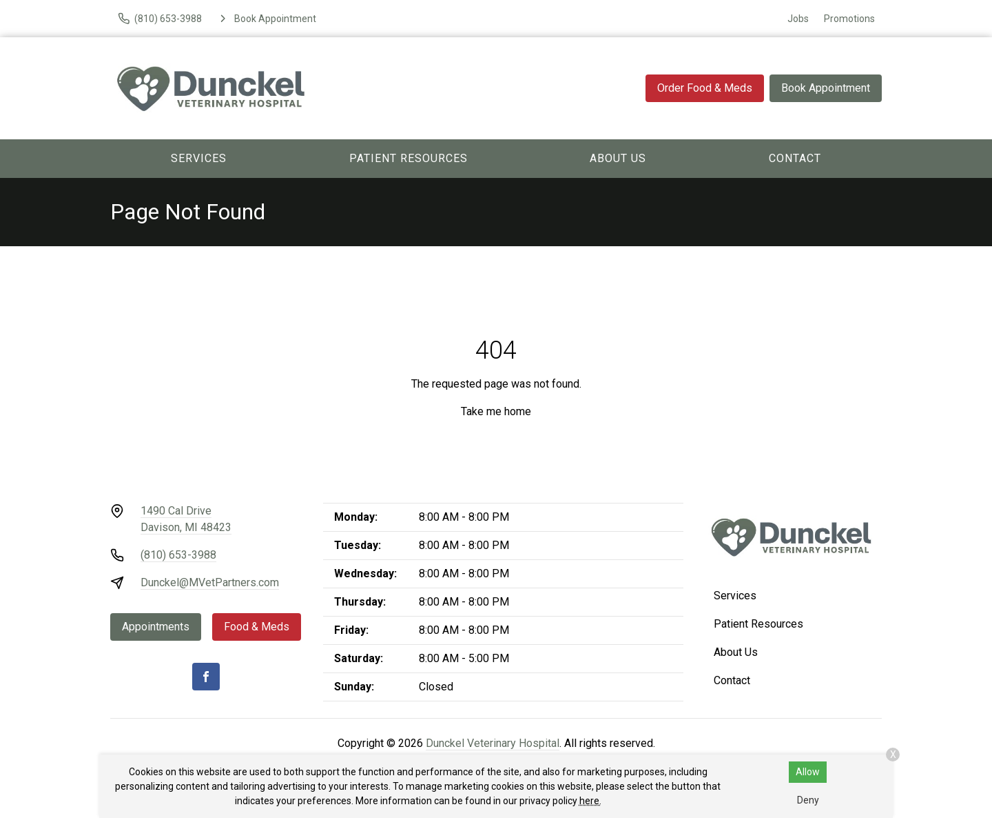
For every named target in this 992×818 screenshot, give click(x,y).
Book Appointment (825, 87)
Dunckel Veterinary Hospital (492, 743)
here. (590, 800)
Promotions (849, 18)
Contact (795, 158)
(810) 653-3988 (178, 554)
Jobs (798, 18)
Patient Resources (408, 158)
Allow (808, 771)
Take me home (496, 411)
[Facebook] (206, 676)
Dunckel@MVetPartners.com (210, 582)
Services (199, 158)
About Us (618, 158)
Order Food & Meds (704, 87)
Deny (808, 800)
